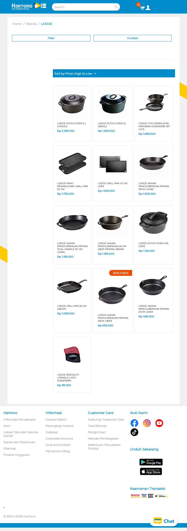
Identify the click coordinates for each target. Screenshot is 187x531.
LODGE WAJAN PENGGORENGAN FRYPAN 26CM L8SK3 (113, 318)
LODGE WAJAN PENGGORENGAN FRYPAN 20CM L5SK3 (153, 309)
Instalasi (52, 432)
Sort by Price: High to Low (75, 73)
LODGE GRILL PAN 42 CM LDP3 (112, 185)
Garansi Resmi (56, 419)
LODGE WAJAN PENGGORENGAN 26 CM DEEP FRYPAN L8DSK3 (112, 246)
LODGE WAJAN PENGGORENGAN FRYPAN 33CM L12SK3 (153, 186)
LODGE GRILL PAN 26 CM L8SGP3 (71, 307)
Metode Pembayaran (103, 438)
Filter (51, 38)
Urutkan (132, 38)
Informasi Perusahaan (19, 419)
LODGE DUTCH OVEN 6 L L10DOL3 (71, 125)
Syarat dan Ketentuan (19, 442)
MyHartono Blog (58, 451)
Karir (6, 426)
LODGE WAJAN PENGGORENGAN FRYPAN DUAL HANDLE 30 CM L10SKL (72, 248)
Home (17, 24)
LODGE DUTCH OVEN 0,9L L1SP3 (153, 245)
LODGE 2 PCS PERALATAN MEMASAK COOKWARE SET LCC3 (154, 126)
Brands (31, 24)
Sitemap (9, 448)
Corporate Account (59, 438)
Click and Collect (58, 445)
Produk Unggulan (16, 455)
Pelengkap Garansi (60, 426)
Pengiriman (97, 432)
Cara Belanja (97, 426)
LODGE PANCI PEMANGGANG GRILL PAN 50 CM (72, 186)
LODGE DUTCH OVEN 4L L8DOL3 (112, 125)
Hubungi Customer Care (106, 419)
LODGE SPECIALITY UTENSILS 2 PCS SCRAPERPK (68, 377)
